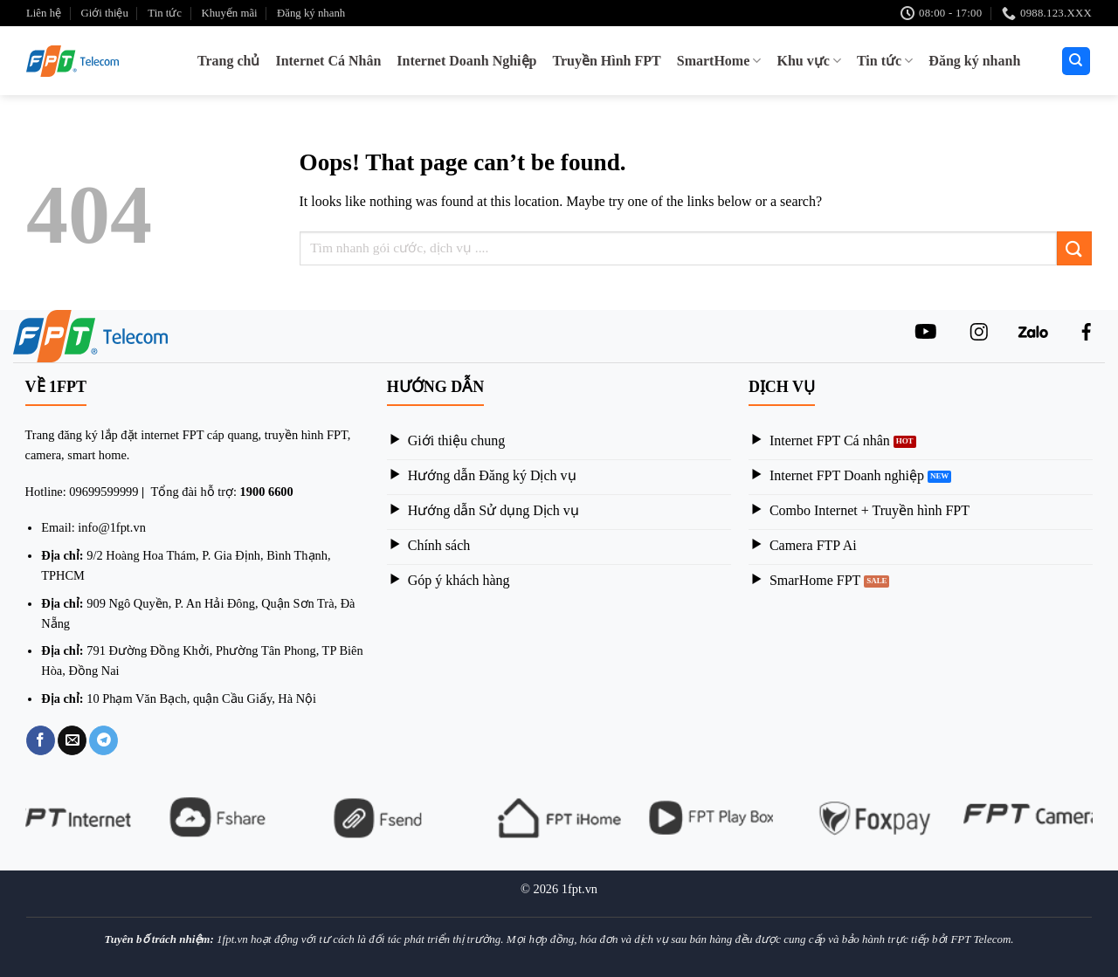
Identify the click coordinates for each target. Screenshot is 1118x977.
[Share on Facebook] (40, 740)
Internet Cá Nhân (328, 60)
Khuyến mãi (229, 13)
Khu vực (808, 60)
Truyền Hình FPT (606, 60)
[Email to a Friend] (72, 740)
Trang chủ (228, 60)
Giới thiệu (104, 13)
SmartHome (719, 60)
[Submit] (1074, 248)
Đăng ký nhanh (311, 13)
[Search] (1076, 61)
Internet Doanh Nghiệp (466, 60)
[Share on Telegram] (103, 740)
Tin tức (165, 13)
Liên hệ (43, 13)
